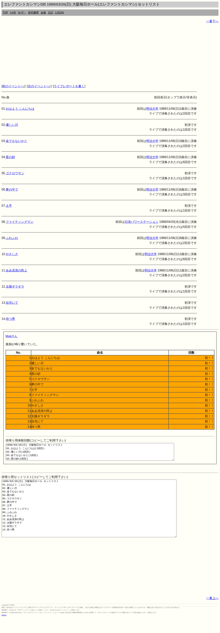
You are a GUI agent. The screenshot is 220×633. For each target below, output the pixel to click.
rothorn (4, 630)
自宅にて (12, 302)
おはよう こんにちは (20, 108)
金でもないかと (16, 141)
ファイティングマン (19, 221)
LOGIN (59, 12)
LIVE (13, 12)
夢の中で (12, 189)
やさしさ (12, 254)
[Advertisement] (110, 54)
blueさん (11, 336)
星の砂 (10, 157)
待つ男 (10, 318)
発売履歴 (33, 12)
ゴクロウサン (15, 173)
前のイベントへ (13, 86)
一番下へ (212, 21)
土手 (9, 205)
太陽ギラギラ (15, 286)
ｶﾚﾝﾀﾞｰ (22, 12)
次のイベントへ (38, 86)
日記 (50, 12)
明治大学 (152, 108)
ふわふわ (12, 238)
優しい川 (12, 124)
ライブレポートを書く (69, 86)
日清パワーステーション (141, 221)
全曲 (43, 12)
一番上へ (212, 613)
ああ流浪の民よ (16, 270)
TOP (5, 12)
